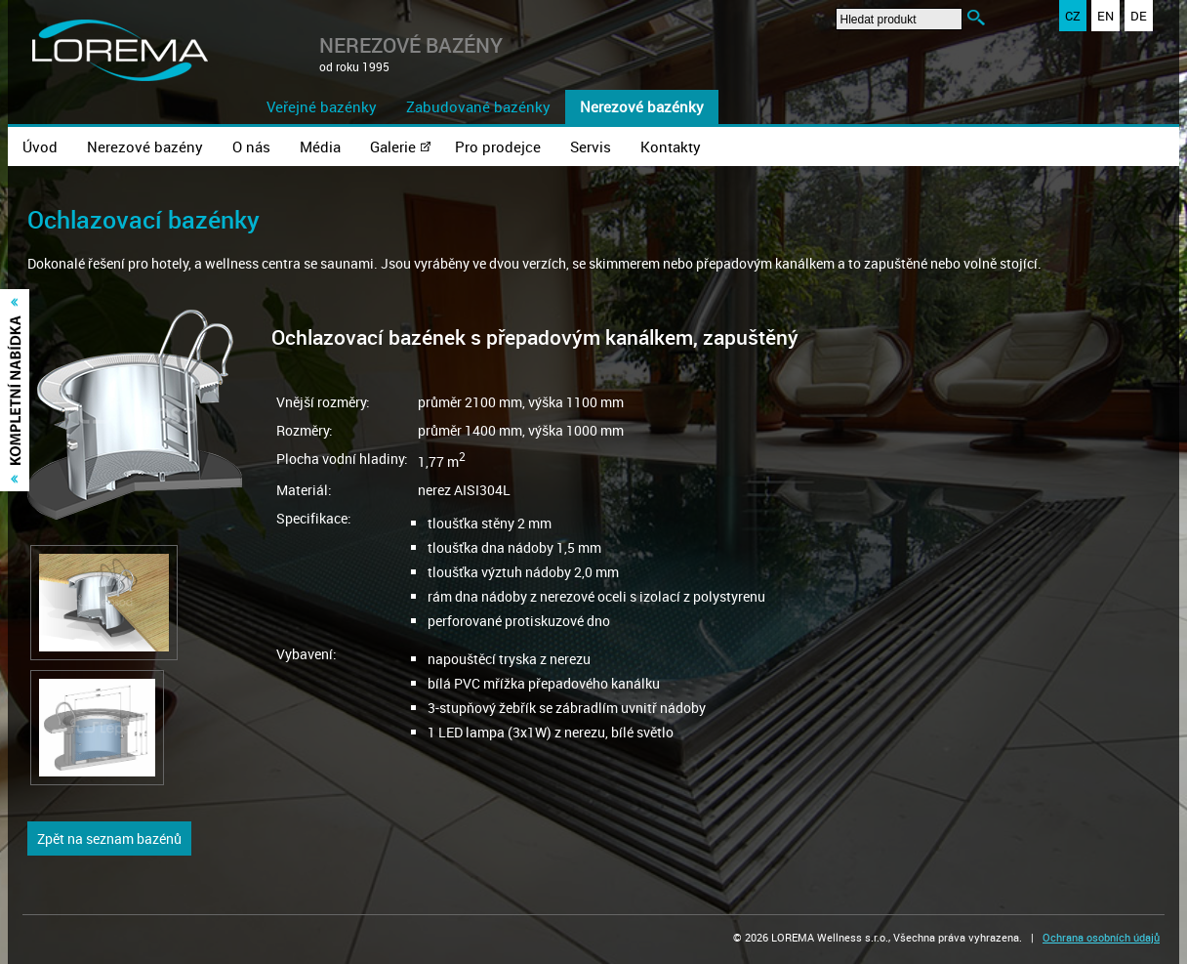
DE (1138, 15)
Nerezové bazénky (642, 106)
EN (1105, 15)
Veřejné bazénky (321, 106)
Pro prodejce (498, 146)
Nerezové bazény (145, 146)
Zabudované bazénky (478, 106)
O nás (251, 146)
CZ (1073, 15)
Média (320, 146)
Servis (590, 146)
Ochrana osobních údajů (1101, 937)
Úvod (40, 146)
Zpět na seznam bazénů (109, 838)
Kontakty (670, 146)
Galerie (393, 146)
